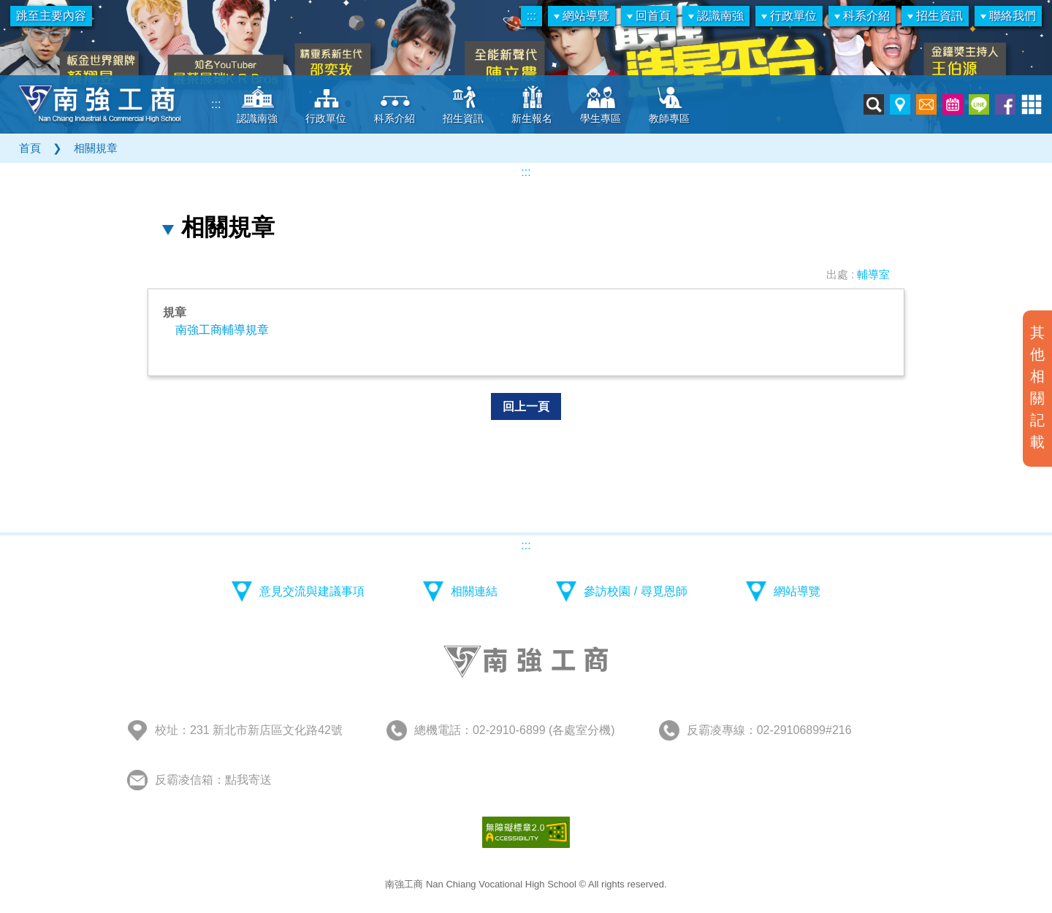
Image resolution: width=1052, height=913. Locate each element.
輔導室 (873, 274)
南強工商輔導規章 (222, 330)
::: (531, 15)
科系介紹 (862, 15)
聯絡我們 (1008, 15)
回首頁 (649, 15)
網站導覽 (581, 15)
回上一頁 (526, 406)
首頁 (30, 148)
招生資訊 (935, 15)
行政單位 (789, 15)
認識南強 (716, 15)
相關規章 (96, 148)
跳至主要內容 (51, 15)
